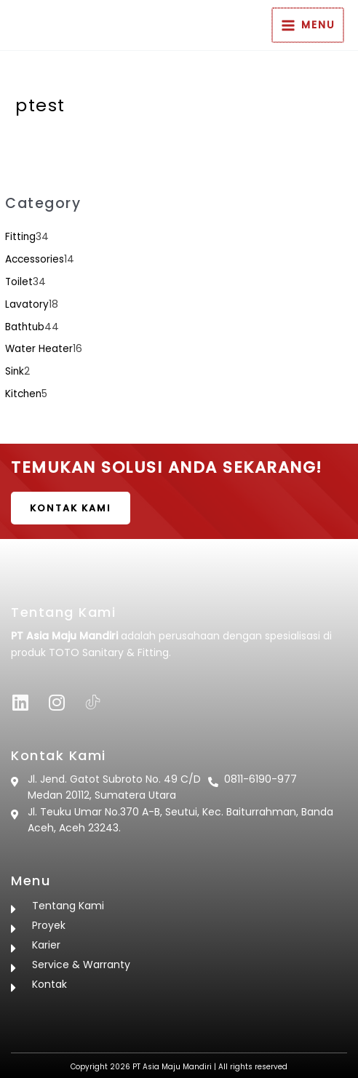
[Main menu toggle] (308, 25)
